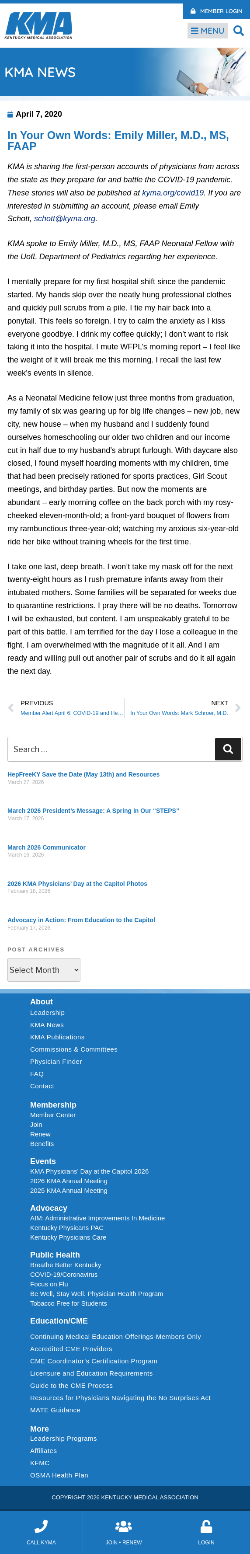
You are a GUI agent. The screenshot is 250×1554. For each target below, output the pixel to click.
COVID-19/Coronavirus (63, 1274)
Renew (40, 1134)
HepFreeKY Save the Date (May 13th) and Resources (83, 774)
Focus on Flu (49, 1284)
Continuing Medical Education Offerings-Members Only (115, 1336)
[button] (239, 30)
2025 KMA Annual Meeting (69, 1190)
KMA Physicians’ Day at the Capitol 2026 (89, 1171)
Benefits (42, 1143)
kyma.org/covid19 (173, 192)
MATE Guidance (55, 1410)
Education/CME (59, 1321)
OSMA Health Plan (59, 1475)
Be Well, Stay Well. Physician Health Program (96, 1293)
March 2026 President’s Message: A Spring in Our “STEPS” (93, 810)
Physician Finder (56, 1061)
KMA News (47, 1024)
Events (43, 1161)
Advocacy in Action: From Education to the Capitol (81, 919)
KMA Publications (57, 1037)
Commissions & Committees (74, 1049)
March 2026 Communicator (46, 847)
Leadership (49, 1012)
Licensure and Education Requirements (91, 1373)
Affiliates (45, 1450)
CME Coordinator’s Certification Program (94, 1361)
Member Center (53, 1114)
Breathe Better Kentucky (65, 1264)
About (41, 1001)
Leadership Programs (65, 1438)
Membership (53, 1105)
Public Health (55, 1255)
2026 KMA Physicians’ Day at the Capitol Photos (77, 883)
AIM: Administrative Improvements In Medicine (97, 1218)
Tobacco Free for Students (68, 1303)
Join (36, 1124)
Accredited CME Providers (71, 1348)
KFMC (40, 1463)
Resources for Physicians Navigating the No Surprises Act (120, 1397)
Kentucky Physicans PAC (67, 1227)
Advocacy (48, 1208)
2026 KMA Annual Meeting (69, 1181)
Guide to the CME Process (71, 1385)
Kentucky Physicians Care (68, 1237)
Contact (42, 1086)
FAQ (37, 1073)
